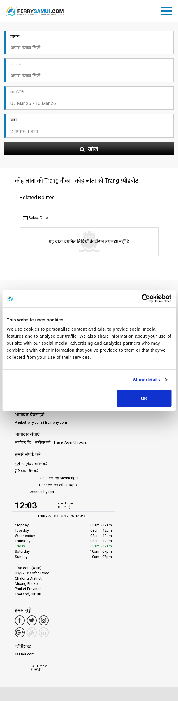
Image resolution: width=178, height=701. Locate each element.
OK (144, 397)
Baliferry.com (56, 422)
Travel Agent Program (72, 442)
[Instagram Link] (44, 620)
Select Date (35, 217)
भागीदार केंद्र (23, 442)
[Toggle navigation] (168, 10)
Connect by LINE (35, 492)
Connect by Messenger (47, 478)
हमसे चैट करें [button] (26, 470)
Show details (146, 379)
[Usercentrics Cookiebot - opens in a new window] (145, 298)
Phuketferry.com (28, 422)
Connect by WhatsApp (46, 485)
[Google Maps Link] (20, 632)
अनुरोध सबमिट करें (31, 463)
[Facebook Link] (20, 620)
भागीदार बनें (42, 442)
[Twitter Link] (32, 620)
